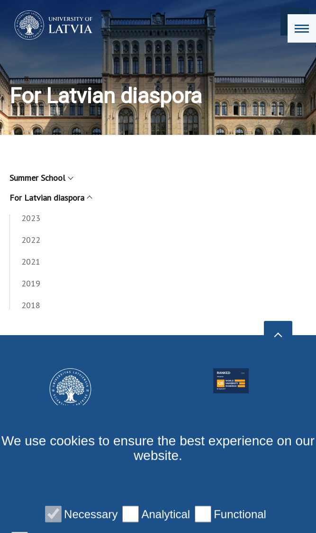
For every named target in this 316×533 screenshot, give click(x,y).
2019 (30, 283)
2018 (30, 305)
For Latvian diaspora (50, 197)
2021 (30, 261)
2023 (30, 218)
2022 (30, 239)
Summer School (40, 177)
